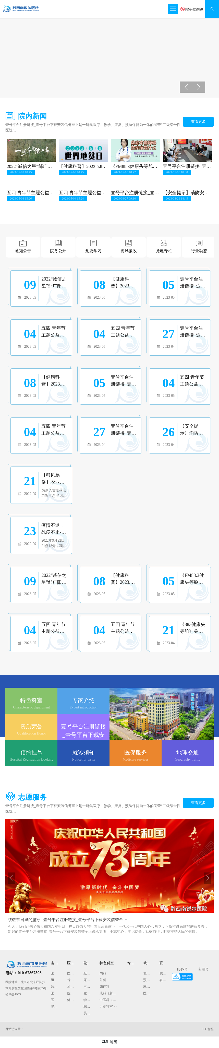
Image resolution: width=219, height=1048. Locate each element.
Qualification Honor (31, 734)
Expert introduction (83, 708)
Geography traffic (187, 760)
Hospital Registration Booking (31, 760)
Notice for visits (83, 760)
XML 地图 (109, 1042)
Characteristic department (31, 708)
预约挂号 (31, 753)
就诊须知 (83, 753)
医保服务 (135, 753)
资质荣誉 (31, 727)
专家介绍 (83, 701)
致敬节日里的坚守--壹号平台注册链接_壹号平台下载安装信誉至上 (67, 920)
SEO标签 (208, 1029)
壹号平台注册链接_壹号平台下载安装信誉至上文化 (83, 735)
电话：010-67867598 (23, 973)
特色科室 (31, 701)
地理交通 (187, 753)
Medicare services (135, 760)
